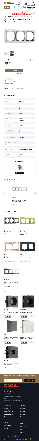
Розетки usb (6, 410)
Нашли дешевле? (9, 73)
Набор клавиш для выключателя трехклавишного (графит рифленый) (11, 336)
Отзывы (12, 85)
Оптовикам (22, 426)
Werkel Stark (22, 410)
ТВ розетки (6, 413)
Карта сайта (22, 438)
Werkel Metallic (22, 407)
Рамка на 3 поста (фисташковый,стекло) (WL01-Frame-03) (26, 230)
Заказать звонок (30, 8)
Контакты (22, 428)
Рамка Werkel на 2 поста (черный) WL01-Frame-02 (27, 256)
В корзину (27, 67)
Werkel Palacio (6, 427)
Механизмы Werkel (7, 402)
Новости (21, 429)
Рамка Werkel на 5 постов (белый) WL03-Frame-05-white (19, 198)
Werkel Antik (22, 404)
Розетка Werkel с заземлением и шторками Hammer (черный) (26, 310)
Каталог (5, 7)
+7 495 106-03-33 (31, 7)
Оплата (21, 425)
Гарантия (21, 420)
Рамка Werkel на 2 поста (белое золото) (10, 256)
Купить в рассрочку (18, 73)
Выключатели (6, 405)
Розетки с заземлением (8, 411)
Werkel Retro (22, 413)
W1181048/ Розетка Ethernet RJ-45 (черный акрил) (11, 361)
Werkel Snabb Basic (7, 422)
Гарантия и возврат (20, 85)
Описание (6, 85)
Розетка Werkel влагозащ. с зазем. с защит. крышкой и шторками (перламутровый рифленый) (27, 336)
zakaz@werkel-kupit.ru (31, 5)
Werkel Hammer (7, 424)
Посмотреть (23, 201)
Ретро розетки (7, 414)
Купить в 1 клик (19, 70)
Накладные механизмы (8, 408)
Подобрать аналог (9, 59)
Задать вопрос (19, 170)
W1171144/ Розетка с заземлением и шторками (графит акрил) (11, 310)
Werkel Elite (6, 425)
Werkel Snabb (22, 411)
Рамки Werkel (10, 16)
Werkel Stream (6, 421)
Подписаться (29, 377)
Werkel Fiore (6, 419)
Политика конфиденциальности (13, 438)
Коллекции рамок (7, 407)
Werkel (5, 16)
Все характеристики (9, 80)
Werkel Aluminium (23, 402)
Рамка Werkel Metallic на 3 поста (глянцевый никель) (10, 230)
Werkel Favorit (22, 408)
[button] (3, 190)
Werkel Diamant (22, 405)
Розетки (5, 404)
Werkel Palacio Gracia (8, 418)
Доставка (21, 419)
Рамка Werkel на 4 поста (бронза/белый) (11, 280)
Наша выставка (23, 423)
